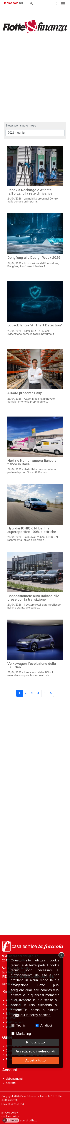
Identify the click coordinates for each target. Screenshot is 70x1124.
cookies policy (10, 1116)
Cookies (10, 1120)
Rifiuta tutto (35, 1042)
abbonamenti (14, 1078)
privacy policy (9, 1112)
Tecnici (21, 1025)
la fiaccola (11, 3)
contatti (11, 1083)
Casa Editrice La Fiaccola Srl (37, 1096)
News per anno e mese (21, 125)
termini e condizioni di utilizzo (19, 1120)
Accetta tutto (35, 1060)
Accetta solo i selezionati (35, 1051)
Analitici (46, 1025)
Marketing (23, 1034)
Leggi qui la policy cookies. (31, 1015)
